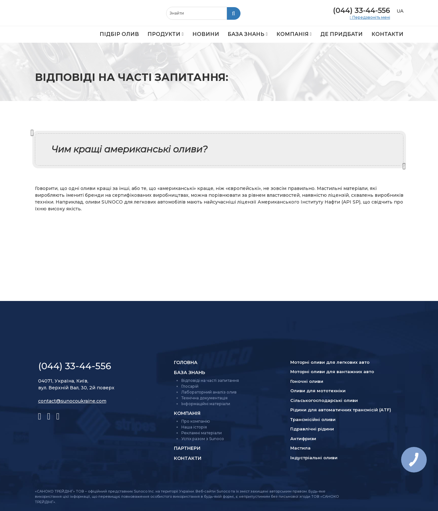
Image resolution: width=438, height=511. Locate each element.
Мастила (300, 447)
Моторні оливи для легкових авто (329, 362)
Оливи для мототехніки (318, 390)
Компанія (292, 34)
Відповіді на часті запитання (210, 380)
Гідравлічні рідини (312, 428)
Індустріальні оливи (313, 457)
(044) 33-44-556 (361, 10)
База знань (246, 34)
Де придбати (341, 34)
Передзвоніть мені (370, 17)
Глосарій (189, 386)
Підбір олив (119, 34)
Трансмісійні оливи (313, 419)
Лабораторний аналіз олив (209, 392)
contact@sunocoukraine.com (72, 401)
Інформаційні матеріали (205, 403)
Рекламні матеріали (201, 432)
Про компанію (195, 421)
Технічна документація (204, 397)
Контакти (387, 34)
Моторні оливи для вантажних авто (332, 371)
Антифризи (303, 438)
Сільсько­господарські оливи (324, 400)
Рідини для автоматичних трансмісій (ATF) (340, 409)
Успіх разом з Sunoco (202, 438)
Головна (186, 362)
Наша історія (194, 427)
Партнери (187, 448)
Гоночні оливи (306, 381)
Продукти (163, 34)
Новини (205, 34)
